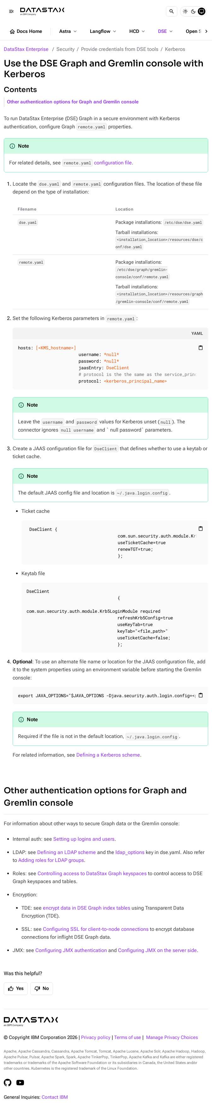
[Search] (171, 11)
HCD (137, 31)
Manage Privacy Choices (172, 1037)
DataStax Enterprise (26, 49)
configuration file (97, 163)
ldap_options (129, 852)
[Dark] (193, 11)
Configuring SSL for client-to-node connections (96, 929)
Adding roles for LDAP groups (51, 860)
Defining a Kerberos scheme (108, 755)
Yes (16, 989)
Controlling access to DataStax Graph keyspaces (92, 873)
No (41, 989)
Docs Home (25, 31)
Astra (68, 31)
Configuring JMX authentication (71, 950)
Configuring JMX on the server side (157, 950)
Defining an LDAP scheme (66, 852)
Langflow (103, 31)
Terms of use (127, 1037)
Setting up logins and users (84, 839)
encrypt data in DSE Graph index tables (86, 908)
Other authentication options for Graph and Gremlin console (72, 102)
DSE (166, 31)
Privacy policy (95, 1037)
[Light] (185, 11)
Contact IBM (55, 1097)
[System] (201, 11)
